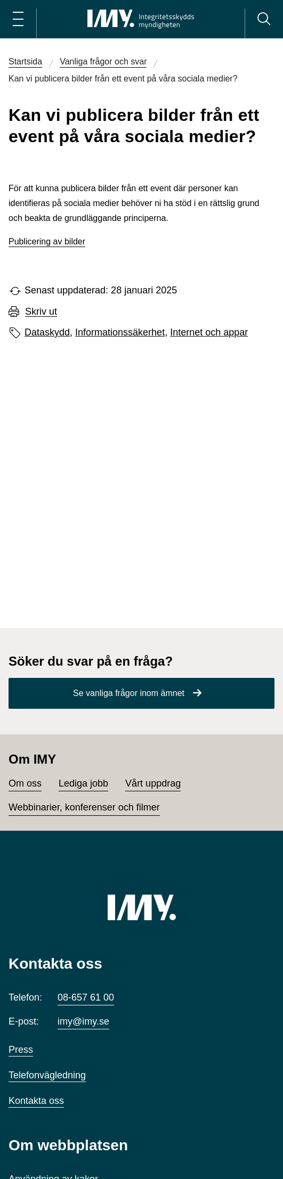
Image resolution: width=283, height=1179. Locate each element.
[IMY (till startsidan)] (142, 907)
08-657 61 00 (86, 997)
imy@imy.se (83, 1021)
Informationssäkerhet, (121, 332)
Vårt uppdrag (153, 783)
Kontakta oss (36, 1100)
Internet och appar (209, 332)
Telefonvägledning (47, 1075)
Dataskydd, (48, 332)
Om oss (25, 783)
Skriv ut (41, 312)
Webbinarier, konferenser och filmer (84, 807)
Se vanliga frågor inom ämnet (128, 693)
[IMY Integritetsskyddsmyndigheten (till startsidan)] (140, 19)
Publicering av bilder (47, 241)
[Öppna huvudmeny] (18, 19)
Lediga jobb (83, 783)
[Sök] (264, 19)
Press (21, 1049)
